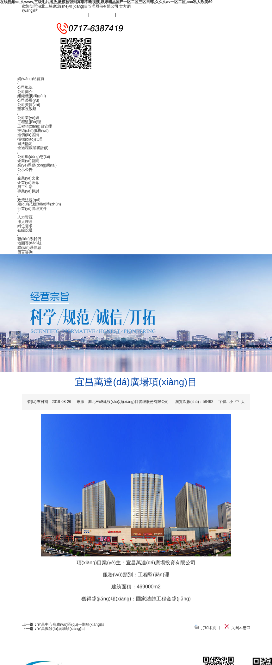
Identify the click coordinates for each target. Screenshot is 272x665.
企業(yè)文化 (28, 178)
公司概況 (25, 87)
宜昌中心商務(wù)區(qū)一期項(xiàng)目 (71, 624)
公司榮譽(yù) (28, 100)
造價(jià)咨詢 (28, 135)
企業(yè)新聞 (28, 161)
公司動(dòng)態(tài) (33, 156)
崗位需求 (25, 226)
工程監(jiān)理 (29, 122)
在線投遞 (25, 230)
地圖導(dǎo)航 (29, 243)
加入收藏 (79, 15)
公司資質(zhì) (28, 105)
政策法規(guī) (28, 200)
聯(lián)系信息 (29, 247)
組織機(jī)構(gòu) (31, 96)
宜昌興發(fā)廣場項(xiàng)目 (61, 628)
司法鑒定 (25, 143)
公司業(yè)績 (28, 118)
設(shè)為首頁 (102, 15)
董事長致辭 (26, 109)
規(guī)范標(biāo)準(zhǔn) (39, 204)
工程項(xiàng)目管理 (34, 126)
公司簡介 (25, 92)
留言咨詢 (25, 252)
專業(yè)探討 (28, 191)
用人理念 (25, 221)
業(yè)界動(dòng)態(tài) (37, 165)
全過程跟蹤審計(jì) (32, 148)
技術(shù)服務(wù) (33, 131)
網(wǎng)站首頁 (30, 79)
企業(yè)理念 (28, 182)
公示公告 (25, 169)
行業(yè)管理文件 (32, 208)
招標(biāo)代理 (29, 139)
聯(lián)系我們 (129, 15)
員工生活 (25, 187)
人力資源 (25, 217)
